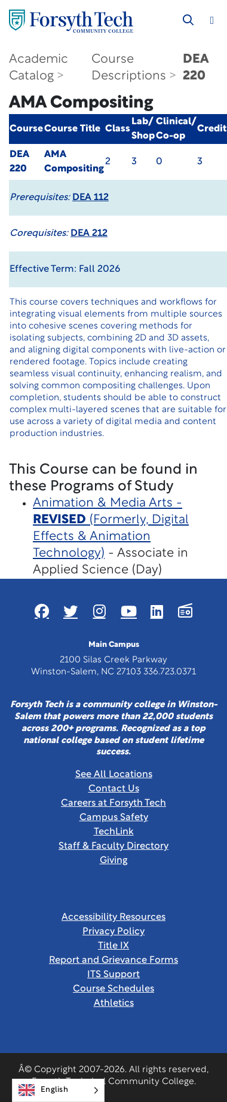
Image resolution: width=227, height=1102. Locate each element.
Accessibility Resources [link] (113, 917)
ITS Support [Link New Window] (113, 975)
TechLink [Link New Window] (114, 832)
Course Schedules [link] (113, 989)
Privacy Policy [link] (113, 932)
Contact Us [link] (113, 789)
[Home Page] (71, 21)
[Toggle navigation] (212, 20)
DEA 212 (89, 233)
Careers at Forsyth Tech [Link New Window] (113, 803)
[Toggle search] (188, 20)
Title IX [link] (113, 946)
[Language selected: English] (58, 1090)
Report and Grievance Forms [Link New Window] (113, 960)
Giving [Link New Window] (114, 860)
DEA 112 (90, 197)
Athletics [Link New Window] (114, 1003)
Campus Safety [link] (113, 817)
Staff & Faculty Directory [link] (113, 846)
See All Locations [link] (113, 774)
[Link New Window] (41, 611)
